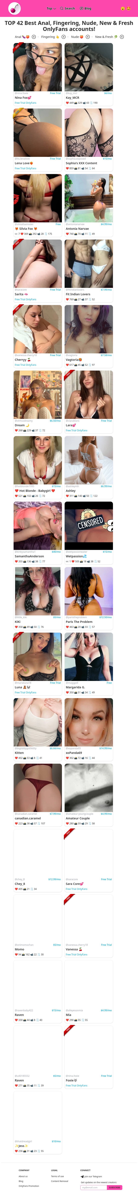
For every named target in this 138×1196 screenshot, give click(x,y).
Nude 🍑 (77, 37)
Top (49, 8)
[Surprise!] (128, 8)
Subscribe (114, 1187)
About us (23, 1176)
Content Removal (59, 1181)
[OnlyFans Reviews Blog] (85, 8)
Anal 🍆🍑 (22, 37)
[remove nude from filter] (87, 36)
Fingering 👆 (50, 37)
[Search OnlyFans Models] (67, 8)
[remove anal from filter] (33, 36)
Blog (21, 1181)
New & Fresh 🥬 (106, 37)
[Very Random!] (122, 8)
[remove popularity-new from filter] (121, 36)
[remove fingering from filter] (63, 36)
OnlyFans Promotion (29, 1186)
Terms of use (57, 1176)
